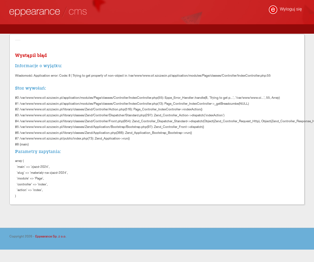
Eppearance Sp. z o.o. (50, 236)
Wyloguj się (291, 9)
